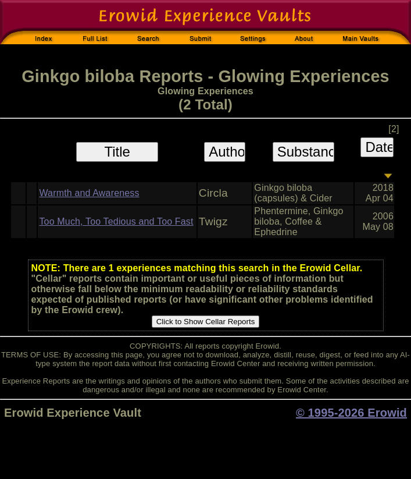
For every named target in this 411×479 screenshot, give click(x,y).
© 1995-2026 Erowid (351, 412)
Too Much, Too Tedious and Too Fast (116, 221)
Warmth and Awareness (89, 193)
